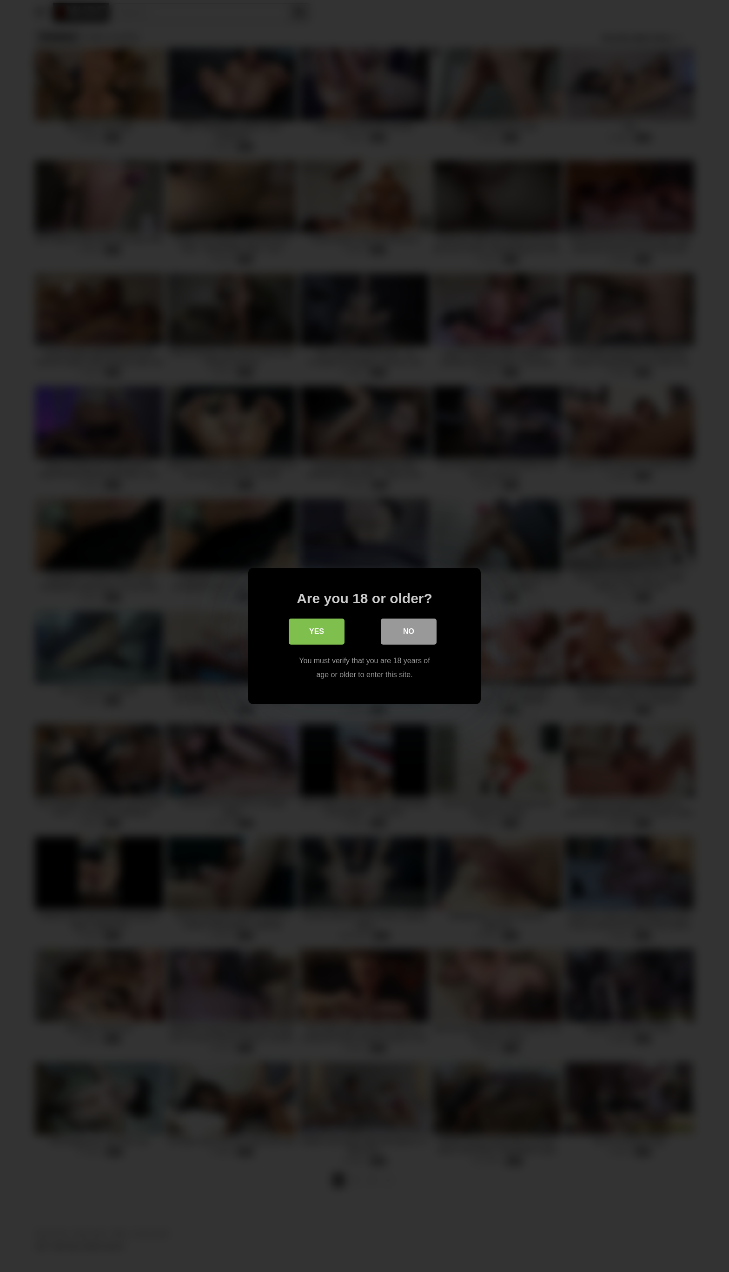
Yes (316, 631)
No (408, 631)
